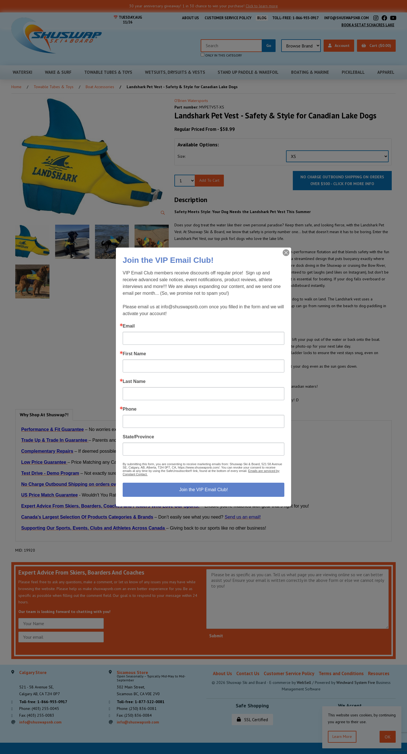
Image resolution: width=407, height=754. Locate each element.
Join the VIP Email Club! (203, 489)
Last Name (134, 381)
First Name (134, 354)
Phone (130, 409)
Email (129, 326)
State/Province (138, 437)
